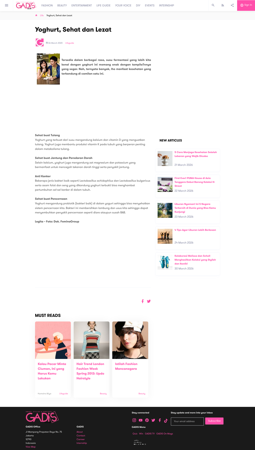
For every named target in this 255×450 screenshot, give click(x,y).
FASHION (47, 5)
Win (141, 433)
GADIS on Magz (164, 433)
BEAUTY (62, 5)
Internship (82, 443)
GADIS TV (150, 433)
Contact (81, 436)
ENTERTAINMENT (82, 5)
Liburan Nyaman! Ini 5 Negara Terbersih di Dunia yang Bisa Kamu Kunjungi (195, 207)
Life (42, 15)
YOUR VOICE (123, 5)
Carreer (81, 439)
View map (31, 447)
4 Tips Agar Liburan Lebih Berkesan (195, 230)
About (80, 432)
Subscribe (214, 421)
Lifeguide (69, 43)
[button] (149, 301)
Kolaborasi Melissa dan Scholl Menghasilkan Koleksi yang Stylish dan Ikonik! (195, 259)
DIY (138, 5)
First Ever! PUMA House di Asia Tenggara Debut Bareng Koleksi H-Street (195, 181)
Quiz (135, 433)
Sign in (246, 5)
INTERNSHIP (166, 5)
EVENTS (150, 5)
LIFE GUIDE (103, 5)
